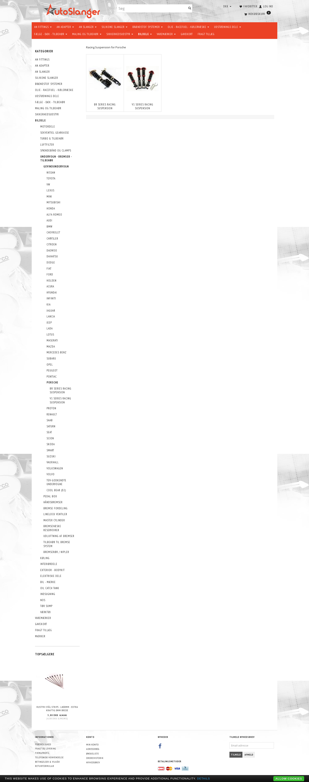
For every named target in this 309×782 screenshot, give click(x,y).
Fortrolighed (43, 744)
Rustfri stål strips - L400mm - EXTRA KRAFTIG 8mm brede (57, 708)
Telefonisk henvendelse (49, 757)
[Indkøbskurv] (257, 13)
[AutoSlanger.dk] (73, 10)
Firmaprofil (42, 752)
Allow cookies (288, 778)
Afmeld (249, 754)
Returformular (44, 766)
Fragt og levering (45, 748)
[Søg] (189, 9)
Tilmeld (236, 754)
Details (203, 778)
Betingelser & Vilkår (47, 761)
